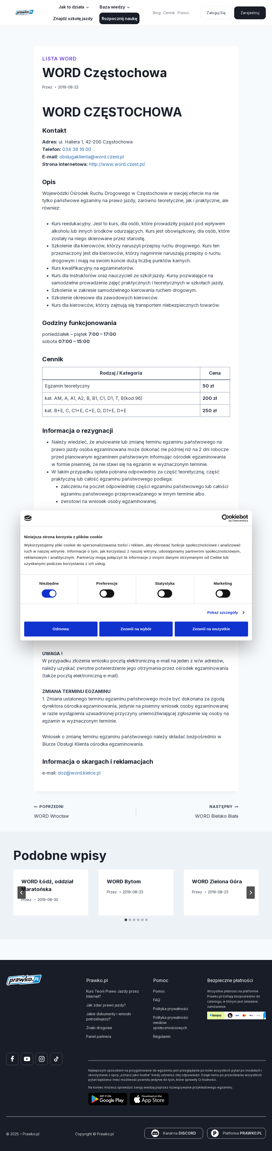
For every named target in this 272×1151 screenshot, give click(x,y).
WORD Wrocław (82, 811)
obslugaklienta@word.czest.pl (91, 156)
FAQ (156, 1000)
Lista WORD (59, 59)
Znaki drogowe (99, 1028)
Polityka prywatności (170, 1008)
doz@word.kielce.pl (79, 773)
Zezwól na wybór (135, 629)
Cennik (169, 13)
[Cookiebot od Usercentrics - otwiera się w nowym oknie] (225, 518)
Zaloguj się (216, 13)
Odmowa (60, 629)
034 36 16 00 (76, 149)
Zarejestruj (250, 13)
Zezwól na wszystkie (211, 629)
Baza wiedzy (112, 7)
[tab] (126, 920)
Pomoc (183, 13)
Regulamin (162, 1036)
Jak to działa (71, 7)
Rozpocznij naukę (119, 18)
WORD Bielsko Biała (189, 811)
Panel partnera (98, 1036)
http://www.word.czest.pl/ (117, 164)
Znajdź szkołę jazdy (73, 18)
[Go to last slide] (21, 892)
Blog (157, 13)
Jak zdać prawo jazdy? (106, 1005)
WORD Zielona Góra (217, 881)
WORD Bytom (124, 881)
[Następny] (251, 892)
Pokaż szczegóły (222, 612)
